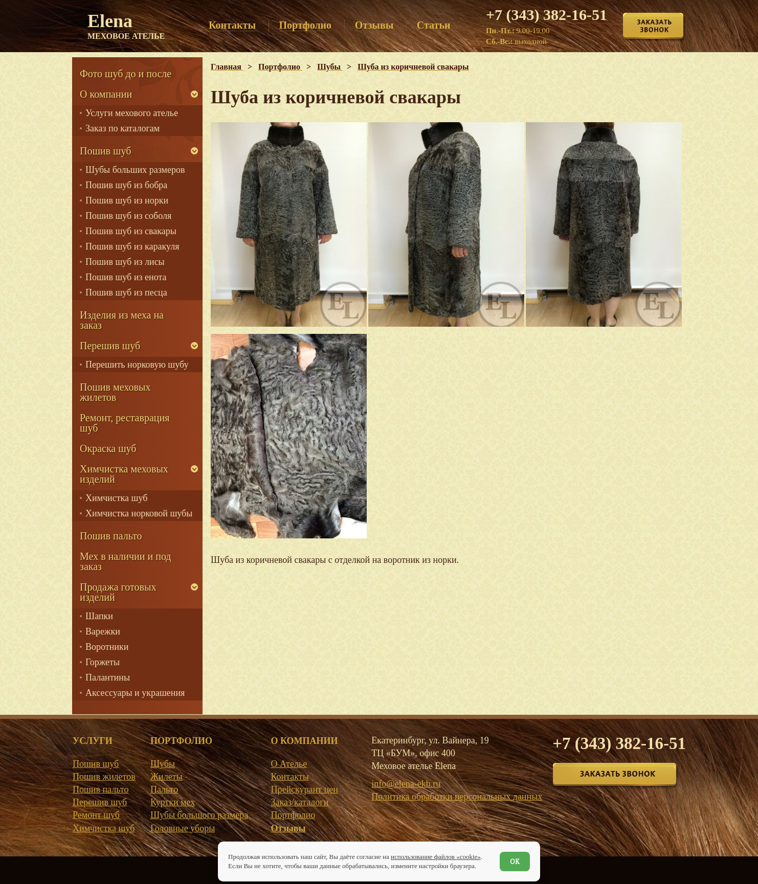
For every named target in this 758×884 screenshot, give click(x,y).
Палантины (107, 677)
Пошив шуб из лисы (125, 262)
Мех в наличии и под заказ (125, 561)
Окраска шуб (108, 448)
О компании (106, 94)
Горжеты (102, 662)
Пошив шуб (105, 150)
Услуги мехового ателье (131, 113)
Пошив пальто (111, 535)
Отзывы (288, 828)
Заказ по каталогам (122, 128)
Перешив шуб (110, 345)
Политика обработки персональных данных (456, 796)
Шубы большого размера (199, 815)
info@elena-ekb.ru (405, 784)
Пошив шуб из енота (125, 277)
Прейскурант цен (304, 789)
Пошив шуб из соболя (128, 216)
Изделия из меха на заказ (122, 320)
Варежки (102, 631)
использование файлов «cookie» (436, 856)
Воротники (106, 647)
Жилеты (166, 777)
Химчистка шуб (116, 498)
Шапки (99, 616)
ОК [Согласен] (515, 861)
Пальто (164, 789)
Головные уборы (182, 828)
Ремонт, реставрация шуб (124, 423)
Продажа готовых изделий (118, 592)
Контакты (289, 777)
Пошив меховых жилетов (115, 392)
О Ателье (289, 764)
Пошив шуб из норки (126, 200)
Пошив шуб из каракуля (132, 246)
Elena (126, 25)
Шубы (162, 764)
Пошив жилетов (104, 777)
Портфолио (293, 815)
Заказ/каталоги (299, 802)
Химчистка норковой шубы (138, 513)
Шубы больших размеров (135, 170)
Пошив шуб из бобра (126, 185)
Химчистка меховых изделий (124, 474)
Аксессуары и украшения (135, 693)
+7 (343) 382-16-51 (546, 14)
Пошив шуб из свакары (130, 231)
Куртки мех (172, 802)
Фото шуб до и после (125, 73)
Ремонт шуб (96, 815)
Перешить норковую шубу (136, 364)
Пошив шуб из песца (126, 292)
